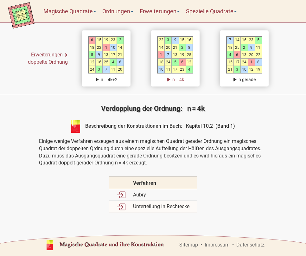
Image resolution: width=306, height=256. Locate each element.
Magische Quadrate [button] (69, 11)
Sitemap (188, 245)
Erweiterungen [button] (160, 11)
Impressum (217, 245)
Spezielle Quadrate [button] (211, 11)
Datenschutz (250, 245)
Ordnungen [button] (117, 11)
